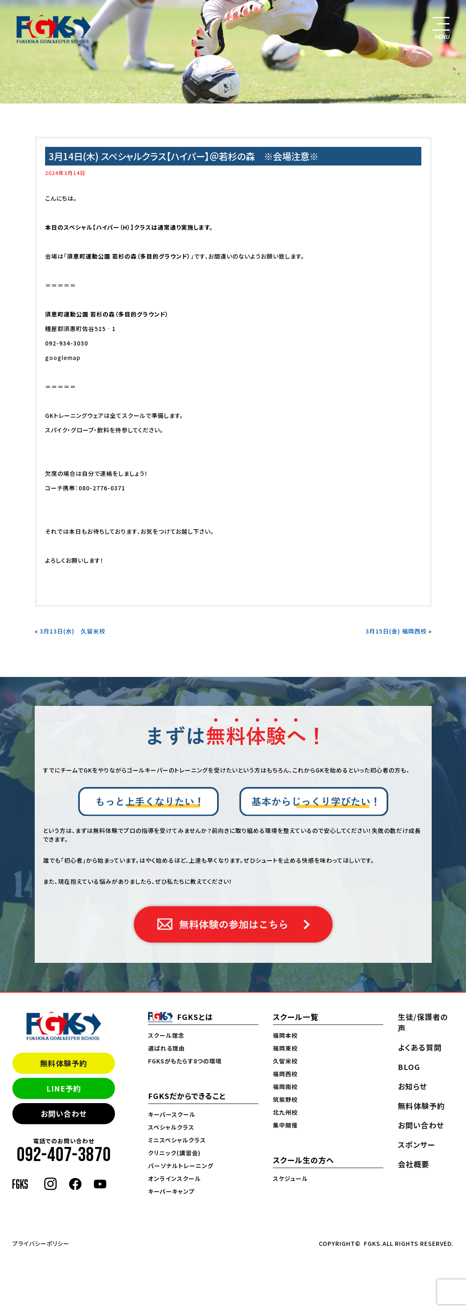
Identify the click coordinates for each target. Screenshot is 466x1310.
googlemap (63, 357)
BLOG (409, 1066)
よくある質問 (420, 1047)
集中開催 (285, 1125)
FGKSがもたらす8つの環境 (185, 1061)
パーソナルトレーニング (180, 1165)
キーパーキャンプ (171, 1191)
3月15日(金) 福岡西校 (396, 631)
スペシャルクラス (171, 1127)
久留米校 (285, 1061)
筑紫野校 (285, 1099)
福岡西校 (285, 1074)
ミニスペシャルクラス (177, 1140)
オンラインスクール (174, 1178)
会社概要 (413, 1164)
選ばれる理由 (166, 1048)
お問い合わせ (64, 1113)
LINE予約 (63, 1088)
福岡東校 (285, 1048)
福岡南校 (285, 1086)
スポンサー (416, 1144)
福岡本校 (285, 1035)
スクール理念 (166, 1035)
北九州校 (285, 1112)
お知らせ (412, 1086)
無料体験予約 (63, 1063)
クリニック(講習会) (174, 1153)
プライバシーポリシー (40, 1243)
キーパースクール (172, 1114)
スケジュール (290, 1178)
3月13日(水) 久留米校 (72, 631)
